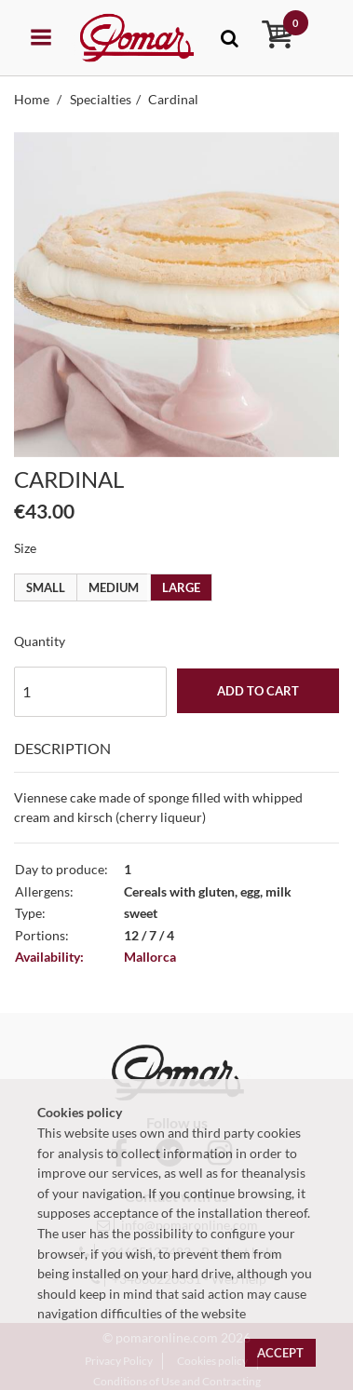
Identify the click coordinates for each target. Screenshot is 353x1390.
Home (33, 99)
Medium (113, 587)
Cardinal (173, 99)
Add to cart (258, 690)
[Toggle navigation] (230, 37)
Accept (280, 1352)
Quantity (39, 641)
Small (45, 587)
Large (181, 587)
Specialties (100, 99)
